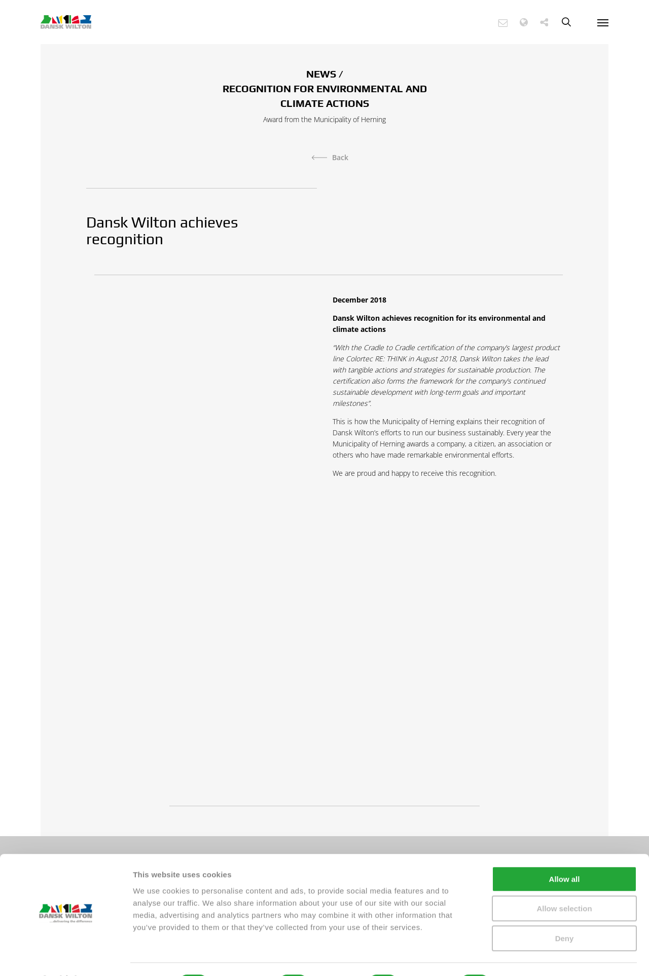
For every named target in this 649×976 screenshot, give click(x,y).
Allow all (564, 852)
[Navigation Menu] (602, 22)
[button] (508, 22)
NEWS (321, 74)
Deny (564, 911)
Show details (532, 956)
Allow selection (564, 882)
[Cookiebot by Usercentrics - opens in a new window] (65, 956)
